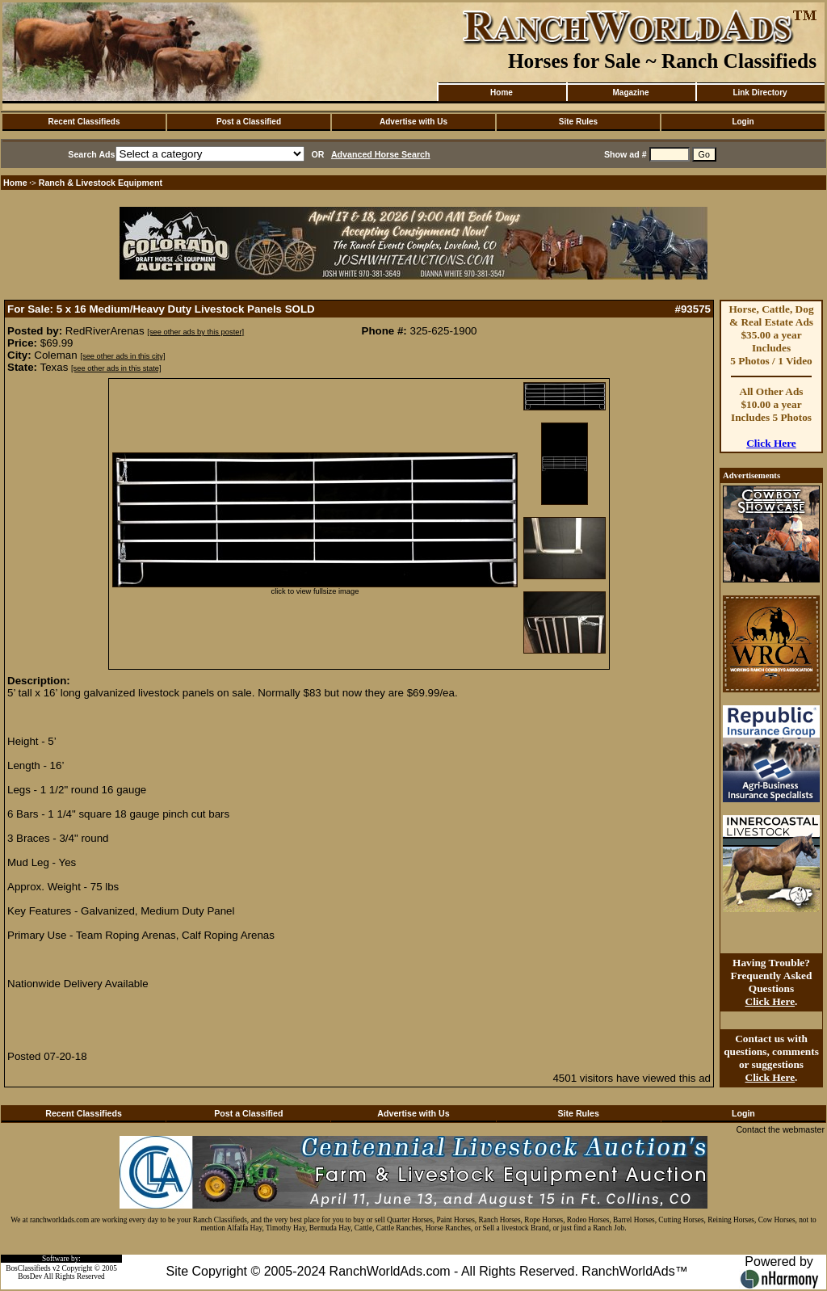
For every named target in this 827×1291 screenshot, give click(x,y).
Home (501, 92)
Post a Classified (248, 121)
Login (743, 121)
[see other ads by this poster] (195, 332)
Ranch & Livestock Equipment (100, 182)
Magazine (630, 92)
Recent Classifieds (84, 121)
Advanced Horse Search (380, 154)
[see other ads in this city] (122, 356)
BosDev (30, 1276)
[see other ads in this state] (116, 368)
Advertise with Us (413, 121)
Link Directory (760, 92)
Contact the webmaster (780, 1129)
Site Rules (578, 121)
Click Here (771, 443)
